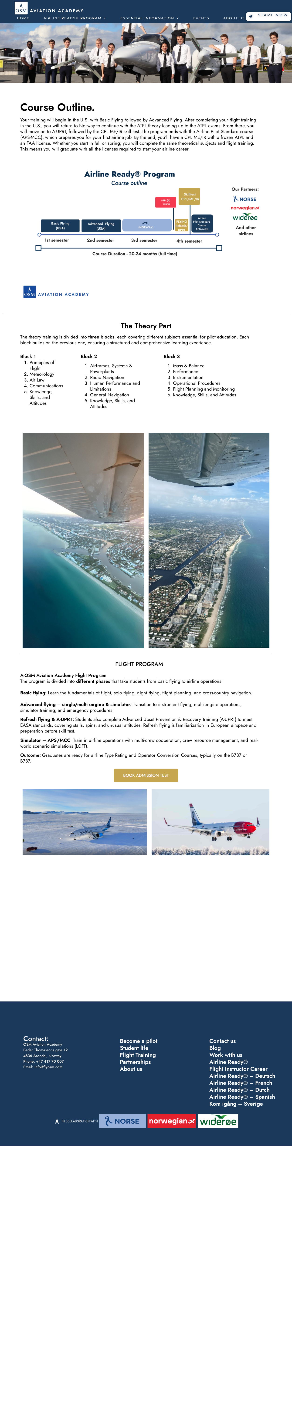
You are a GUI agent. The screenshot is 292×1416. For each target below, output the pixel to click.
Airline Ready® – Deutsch (242, 1076)
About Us (236, 18)
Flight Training (138, 1054)
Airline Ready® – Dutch (239, 1090)
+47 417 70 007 (50, 1061)
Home (23, 18)
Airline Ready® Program (75, 18)
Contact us (222, 1041)
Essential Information (149, 18)
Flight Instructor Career (238, 1069)
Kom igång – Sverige (236, 1104)
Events (201, 18)
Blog (215, 1047)
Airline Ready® (228, 1062)
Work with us (225, 1054)
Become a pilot (138, 1041)
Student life (134, 1047)
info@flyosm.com (48, 1067)
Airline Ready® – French (240, 1083)
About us (131, 1068)
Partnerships (135, 1061)
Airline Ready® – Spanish (242, 1097)
